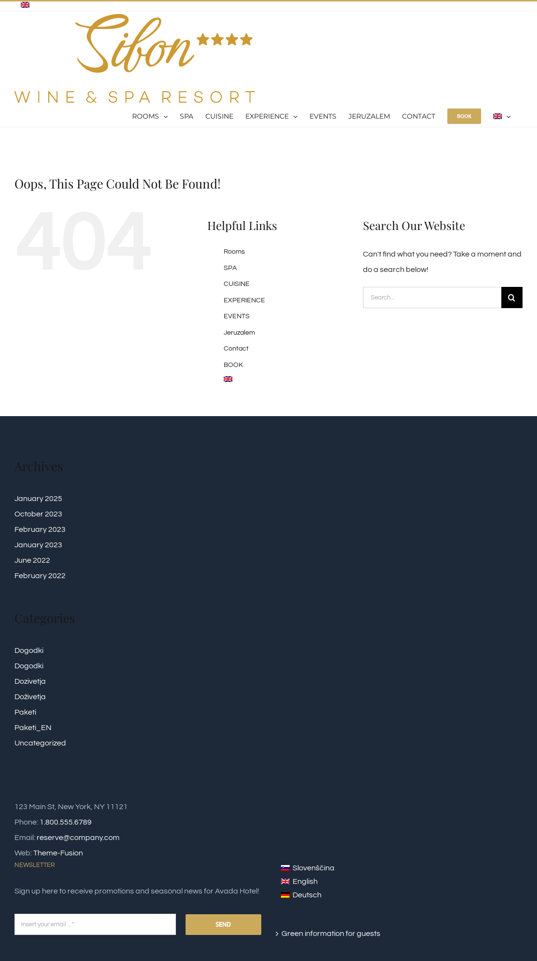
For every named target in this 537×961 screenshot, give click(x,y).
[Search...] (432, 297)
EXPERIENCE (244, 300)
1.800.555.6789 (66, 822)
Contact (236, 348)
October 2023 (38, 514)
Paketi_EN (33, 727)
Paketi (25, 712)
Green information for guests (331, 933)
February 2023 (40, 529)
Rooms (234, 251)
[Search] (512, 297)
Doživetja (30, 697)
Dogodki (28, 650)
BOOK (233, 365)
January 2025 (38, 498)
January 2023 (38, 545)
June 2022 (32, 560)
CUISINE (237, 284)
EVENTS (237, 316)
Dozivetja (30, 681)
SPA (230, 268)
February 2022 (40, 576)
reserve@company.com (78, 837)
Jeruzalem (239, 332)
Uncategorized (40, 743)
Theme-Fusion (58, 853)
